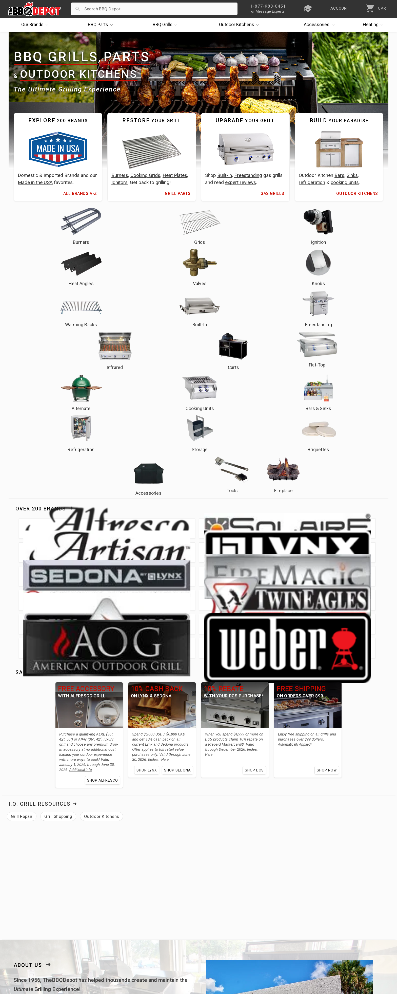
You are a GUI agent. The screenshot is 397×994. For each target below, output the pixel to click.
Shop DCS (256, 527)
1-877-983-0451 (281, 915)
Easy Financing (23, 928)
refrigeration (312, 182)
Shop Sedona (177, 527)
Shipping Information (156, 921)
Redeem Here (140, 516)
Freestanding (248, 175)
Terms (141, 950)
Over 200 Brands (40, 347)
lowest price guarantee (51, 768)
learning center (112, 822)
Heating (374, 25)
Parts (102, 25)
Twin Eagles (65, 808)
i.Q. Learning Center (28, 913)
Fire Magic (26, 808)
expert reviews (240, 182)
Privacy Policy (149, 943)
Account (143, 906)
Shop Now (331, 527)
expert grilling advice (60, 759)
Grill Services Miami (155, 928)
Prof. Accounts (23, 943)
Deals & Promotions (28, 921)
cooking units (345, 182)
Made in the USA (35, 182)
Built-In (224, 175)
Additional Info (66, 526)
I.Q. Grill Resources (39, 560)
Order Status (148, 898)
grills (64, 790)
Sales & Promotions (46, 429)
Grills (166, 25)
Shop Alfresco (100, 537)
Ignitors (119, 182)
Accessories (320, 25)
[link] (321, 860)
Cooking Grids (145, 175)
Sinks (352, 175)
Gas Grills (272, 193)
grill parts (84, 790)
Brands (36, 25)
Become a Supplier (27, 935)
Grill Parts (178, 193)
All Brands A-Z (80, 193)
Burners (119, 175)
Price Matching (23, 906)
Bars (339, 175)
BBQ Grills (56, 57)
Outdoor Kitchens (78, 74)
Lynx (187, 799)
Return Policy (148, 913)
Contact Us (19, 950)
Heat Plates (175, 175)
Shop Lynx (146, 527)
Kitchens (240, 25)
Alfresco (169, 799)
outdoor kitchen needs (135, 790)
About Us (28, 722)
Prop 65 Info (147, 935)
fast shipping (182, 759)
